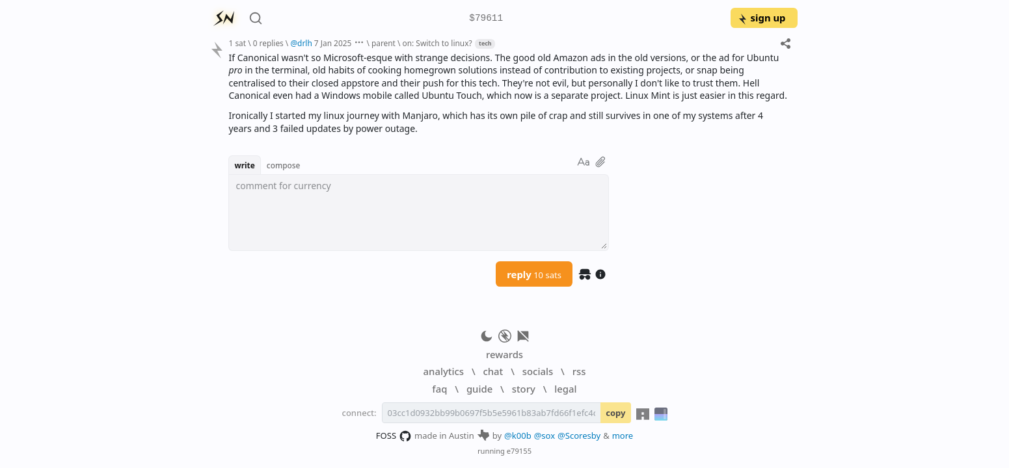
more (623, 435)
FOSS (394, 436)
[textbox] (418, 212)
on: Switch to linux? (437, 43)
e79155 (519, 451)
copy (615, 413)
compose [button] (284, 165)
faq (439, 388)
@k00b (517, 435)
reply (534, 274)
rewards (504, 354)
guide (479, 388)
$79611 (486, 18)
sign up (761, 17)
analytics (444, 371)
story (523, 388)
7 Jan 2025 (332, 43)
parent (383, 43)
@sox (544, 435)
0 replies (268, 43)
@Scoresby (579, 435)
